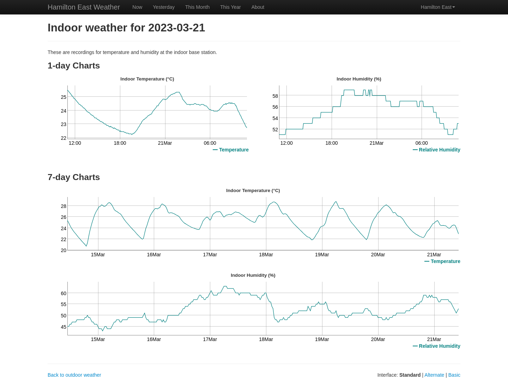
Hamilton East (438, 7)
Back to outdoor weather (74, 375)
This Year (230, 7)
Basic (454, 375)
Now (137, 7)
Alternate (434, 375)
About (258, 7)
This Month (197, 7)
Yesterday (164, 7)
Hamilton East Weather (84, 7)
